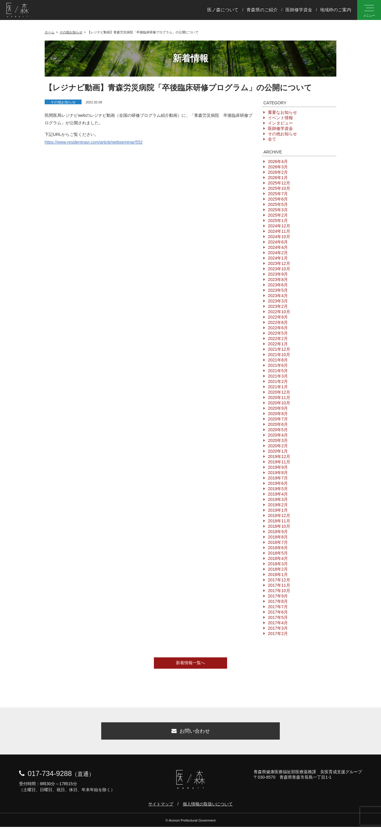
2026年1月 (278, 177)
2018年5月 (278, 553)
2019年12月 (279, 456)
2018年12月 (279, 515)
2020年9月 (278, 408)
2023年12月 (279, 263)
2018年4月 (278, 558)
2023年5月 (278, 290)
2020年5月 (278, 429)
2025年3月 (278, 209)
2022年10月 (279, 311)
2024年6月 (278, 242)
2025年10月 (279, 188)
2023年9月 (278, 274)
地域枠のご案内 (335, 10)
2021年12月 (279, 349)
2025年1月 (278, 220)
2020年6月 (278, 424)
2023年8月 (278, 279)
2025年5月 (278, 204)
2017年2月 (278, 633)
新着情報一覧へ (190, 662)
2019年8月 (278, 472)
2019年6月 (278, 483)
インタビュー (280, 123)
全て (272, 139)
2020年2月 (278, 445)
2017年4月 (278, 622)
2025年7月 (278, 193)
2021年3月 (278, 376)
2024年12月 (279, 225)
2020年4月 (278, 435)
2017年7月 (278, 606)
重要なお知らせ (282, 112)
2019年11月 (279, 461)
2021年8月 (278, 360)
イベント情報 (280, 117)
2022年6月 (278, 327)
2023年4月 (278, 295)
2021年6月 (278, 365)
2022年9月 (278, 317)
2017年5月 (278, 617)
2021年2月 (278, 381)
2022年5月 (278, 333)
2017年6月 (278, 612)
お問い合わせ (190, 732)
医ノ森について (222, 10)
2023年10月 (279, 268)
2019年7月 (278, 478)
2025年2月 (278, 215)
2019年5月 (278, 488)
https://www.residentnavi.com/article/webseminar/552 (94, 142)
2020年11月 (279, 397)
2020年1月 (278, 451)
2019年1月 (278, 510)
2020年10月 (279, 402)
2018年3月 (278, 563)
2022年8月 (278, 322)
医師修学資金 (298, 10)
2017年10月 (279, 590)
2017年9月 (278, 596)
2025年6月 (278, 199)
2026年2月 (278, 172)
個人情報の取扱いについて (208, 806)
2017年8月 (278, 601)
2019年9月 (278, 467)
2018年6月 (278, 547)
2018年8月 (278, 537)
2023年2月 (278, 306)
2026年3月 (278, 166)
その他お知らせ (63, 102)
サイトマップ (160, 806)
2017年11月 (279, 585)
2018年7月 (278, 542)
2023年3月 (278, 301)
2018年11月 (279, 520)
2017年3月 (278, 628)
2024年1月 (278, 258)
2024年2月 (278, 252)
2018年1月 (278, 574)
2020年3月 (278, 440)
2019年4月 (278, 494)
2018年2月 (278, 569)
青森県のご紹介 (262, 10)
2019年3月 (278, 499)
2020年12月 (279, 392)
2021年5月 (278, 370)
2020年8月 (278, 413)
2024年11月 (279, 231)
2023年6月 (278, 284)
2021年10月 (279, 354)
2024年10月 (279, 236)
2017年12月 (279, 579)
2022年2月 (278, 338)
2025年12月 (279, 183)
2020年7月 (278, 419)
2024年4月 (278, 247)
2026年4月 (278, 161)
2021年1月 (278, 386)
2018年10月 (279, 526)
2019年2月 (278, 504)
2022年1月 (278, 343)
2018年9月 (278, 531)
